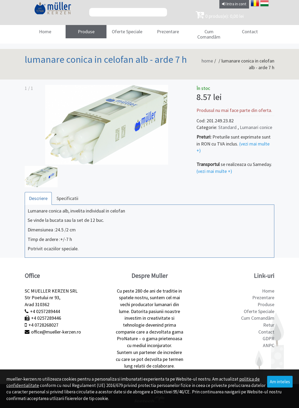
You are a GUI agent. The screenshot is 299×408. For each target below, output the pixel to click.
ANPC (268, 345)
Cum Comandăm (208, 34)
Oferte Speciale (127, 31)
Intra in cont (234, 3)
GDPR (268, 338)
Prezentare (168, 31)
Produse (86, 31)
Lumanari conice (256, 127)
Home (45, 31)
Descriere (38, 198)
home (207, 61)
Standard (227, 127)
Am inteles (280, 382)
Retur (268, 325)
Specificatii (67, 198)
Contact (250, 31)
